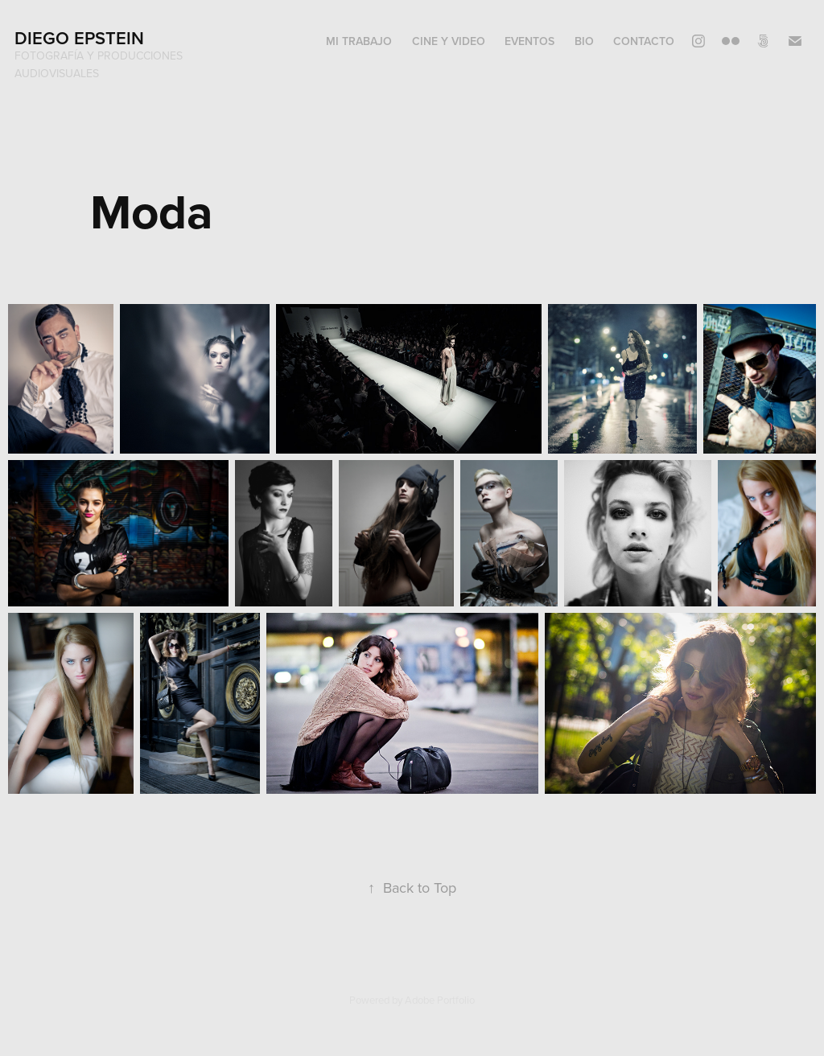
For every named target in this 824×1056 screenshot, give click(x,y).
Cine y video (448, 41)
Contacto (643, 41)
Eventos (529, 41)
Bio (584, 41)
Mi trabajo (359, 41)
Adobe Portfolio (440, 999)
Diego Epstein (79, 38)
